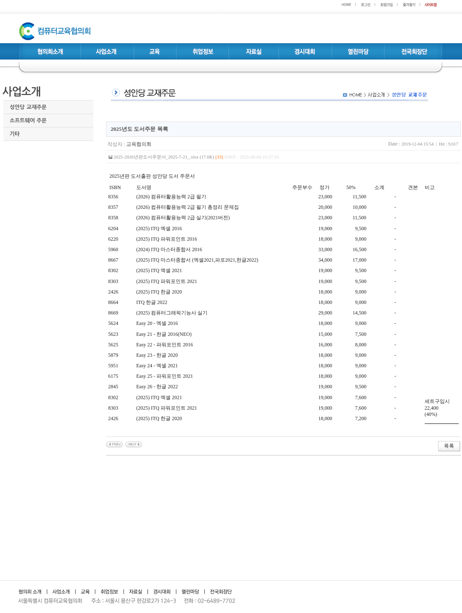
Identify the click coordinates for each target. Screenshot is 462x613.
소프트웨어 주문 (28, 120)
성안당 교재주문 (28, 107)
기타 (15, 134)
